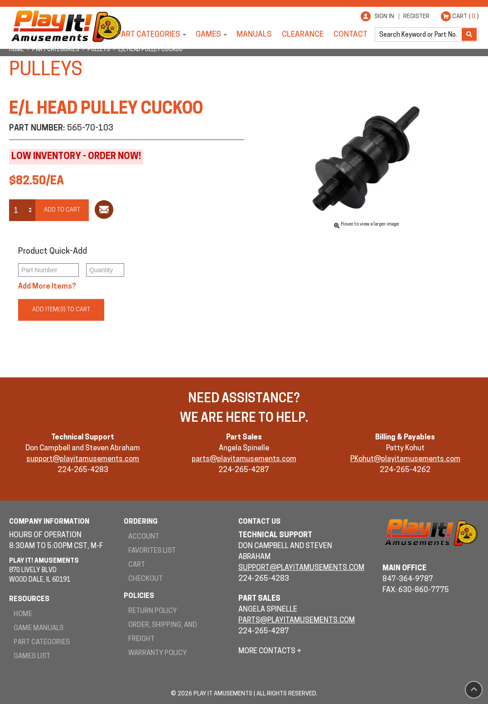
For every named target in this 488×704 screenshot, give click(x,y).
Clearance (303, 35)
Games (208, 35)
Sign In (384, 16)
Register (416, 16)
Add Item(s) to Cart (61, 310)
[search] (419, 34)
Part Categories (148, 35)
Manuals (254, 35)
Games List (32, 656)
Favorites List (152, 551)
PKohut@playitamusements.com (405, 459)
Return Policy (152, 611)
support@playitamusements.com (82, 459)
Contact (350, 35)
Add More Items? (47, 286)
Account (143, 537)
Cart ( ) (465, 16)
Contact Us (259, 522)
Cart (136, 565)
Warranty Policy (157, 653)
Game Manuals (38, 628)
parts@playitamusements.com (244, 459)
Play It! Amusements (65, 26)
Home (23, 614)
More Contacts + (269, 651)
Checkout (145, 579)
